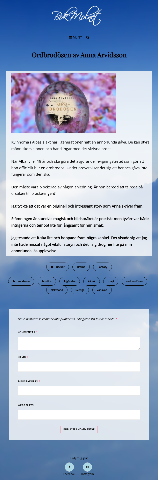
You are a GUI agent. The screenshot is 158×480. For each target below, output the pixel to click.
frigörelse (69, 281)
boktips (46, 281)
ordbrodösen (134, 281)
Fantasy (102, 267)
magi (111, 281)
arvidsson (24, 281)
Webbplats (26, 405)
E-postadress (29, 381)
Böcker (60, 267)
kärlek (91, 281)
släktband (57, 290)
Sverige (80, 290)
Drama (81, 267)
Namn (23, 357)
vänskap (102, 290)
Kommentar (28, 332)
